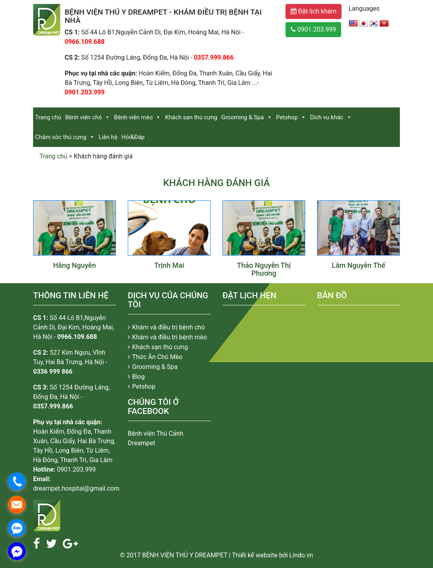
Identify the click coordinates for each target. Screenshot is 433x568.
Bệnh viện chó (83, 117)
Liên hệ (108, 137)
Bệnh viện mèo (133, 117)
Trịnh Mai (169, 265)
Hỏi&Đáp (133, 137)
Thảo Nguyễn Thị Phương (264, 269)
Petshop (287, 117)
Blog (138, 376)
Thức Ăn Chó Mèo (157, 357)
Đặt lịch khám (313, 11)
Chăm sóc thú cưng (60, 137)
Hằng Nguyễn (74, 265)
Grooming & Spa (242, 117)
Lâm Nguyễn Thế (358, 265)
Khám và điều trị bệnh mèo (169, 337)
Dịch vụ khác (326, 117)
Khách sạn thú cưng (191, 117)
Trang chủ (48, 117)
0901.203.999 (313, 29)
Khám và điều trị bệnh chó (168, 327)
